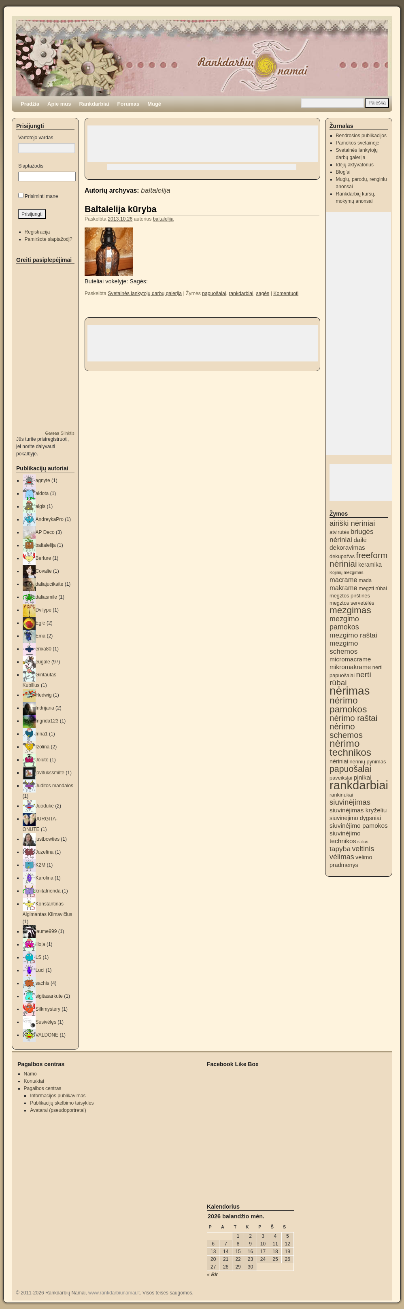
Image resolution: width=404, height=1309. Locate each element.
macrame (343, 579)
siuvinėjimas (350, 802)
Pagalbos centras (43, 1088)
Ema (41, 636)
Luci (40, 970)
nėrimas (350, 690)
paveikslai (341, 778)
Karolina (44, 878)
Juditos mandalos (54, 785)
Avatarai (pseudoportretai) (58, 1110)
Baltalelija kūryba (121, 209)
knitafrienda (48, 891)
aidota (42, 493)
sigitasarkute (49, 996)
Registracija (37, 232)
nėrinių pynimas (367, 762)
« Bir (212, 1274)
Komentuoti (285, 293)
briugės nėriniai (352, 535)
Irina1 (42, 734)
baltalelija (155, 190)
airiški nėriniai (352, 523)
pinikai (363, 777)
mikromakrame (350, 666)
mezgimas (350, 610)
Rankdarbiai (94, 104)
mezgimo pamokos (344, 623)
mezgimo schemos (344, 647)
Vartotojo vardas (35, 137)
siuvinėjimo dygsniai (355, 818)
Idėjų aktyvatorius (355, 165)
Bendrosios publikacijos (361, 135)
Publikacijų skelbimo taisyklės (62, 1103)
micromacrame (350, 659)
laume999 (46, 931)
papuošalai (214, 293)
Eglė (40, 623)
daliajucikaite (50, 584)
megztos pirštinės (350, 596)
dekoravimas (347, 547)
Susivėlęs (46, 1022)
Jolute (42, 760)
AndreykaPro (50, 519)
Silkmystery (48, 1009)
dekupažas (342, 556)
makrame (343, 587)
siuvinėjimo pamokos (359, 825)
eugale (43, 662)
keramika (370, 564)
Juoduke (45, 806)
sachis (42, 983)
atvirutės (339, 532)
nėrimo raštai (353, 717)
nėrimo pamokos (348, 704)
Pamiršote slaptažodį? (48, 239)
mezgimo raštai (353, 635)
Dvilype (43, 610)
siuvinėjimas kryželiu (358, 810)
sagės (263, 293)
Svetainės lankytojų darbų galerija (145, 293)
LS (39, 957)
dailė (360, 539)
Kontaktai (34, 1081)
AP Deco (45, 532)
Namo (30, 1074)
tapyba (340, 849)
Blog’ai (343, 172)
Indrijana (45, 708)
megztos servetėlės (352, 603)
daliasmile (46, 597)
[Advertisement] (202, 143)
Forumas (128, 104)
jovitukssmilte (50, 773)
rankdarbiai (241, 293)
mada (365, 580)
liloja (40, 944)
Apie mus (59, 104)
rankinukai (341, 795)
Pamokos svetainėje (357, 143)
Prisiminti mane (41, 196)
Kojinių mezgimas (347, 572)
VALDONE (47, 1035)
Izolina (43, 747)
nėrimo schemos (346, 731)
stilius (362, 841)
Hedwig (44, 695)
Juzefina (45, 852)
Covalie (44, 571)
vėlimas (342, 857)
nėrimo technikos (350, 748)
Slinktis (67, 433)
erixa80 (43, 649)
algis (41, 506)
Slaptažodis (30, 166)
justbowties (48, 839)
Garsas (52, 433)
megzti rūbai (373, 588)
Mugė (154, 104)
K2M (41, 865)
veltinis (363, 849)
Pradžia (30, 104)
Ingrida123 (47, 721)
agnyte (43, 480)
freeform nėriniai (358, 559)
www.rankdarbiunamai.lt (114, 1293)
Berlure (43, 558)
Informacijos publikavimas (57, 1096)
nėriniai (339, 761)
